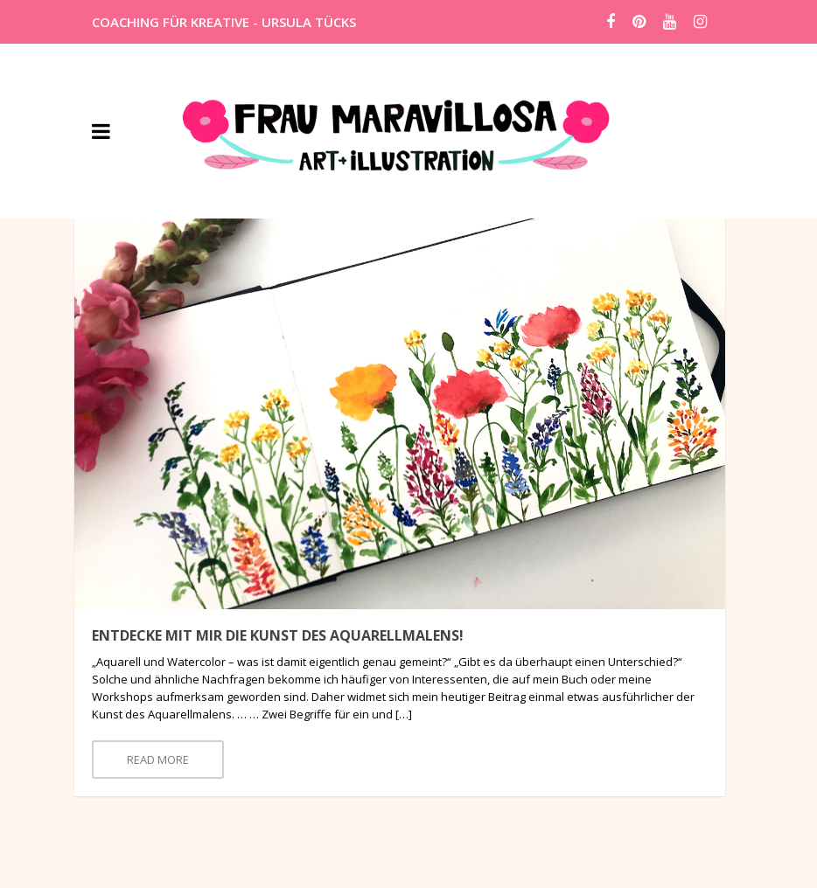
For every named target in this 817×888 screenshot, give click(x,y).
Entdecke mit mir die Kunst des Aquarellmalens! (278, 635)
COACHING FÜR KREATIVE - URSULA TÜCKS (224, 22)
